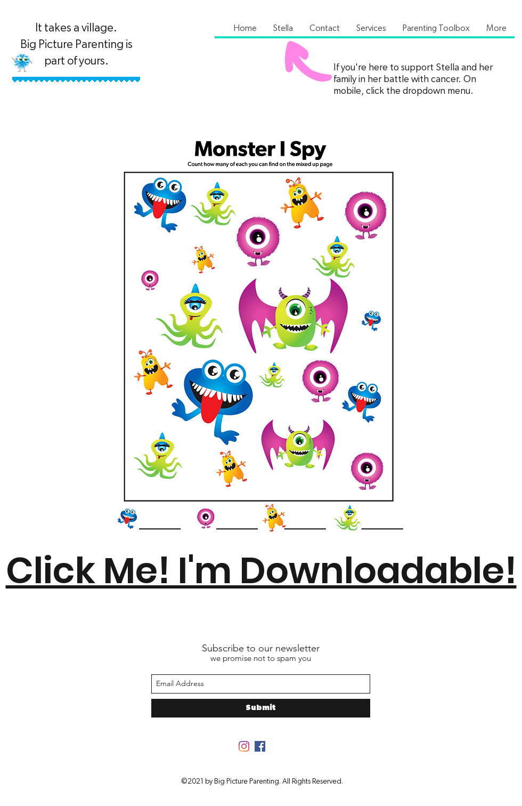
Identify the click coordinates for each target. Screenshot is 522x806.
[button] (283, 28)
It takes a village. (76, 28)
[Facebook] (260, 746)
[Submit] (260, 708)
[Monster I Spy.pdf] (260, 341)
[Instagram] (244, 746)
